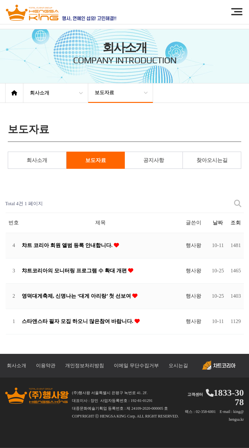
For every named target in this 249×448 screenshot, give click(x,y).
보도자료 (95, 160)
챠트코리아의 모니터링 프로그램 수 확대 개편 (75, 270)
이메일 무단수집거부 (136, 365)
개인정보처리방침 (84, 365)
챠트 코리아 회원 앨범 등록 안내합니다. (68, 245)
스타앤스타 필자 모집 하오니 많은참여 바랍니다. (78, 321)
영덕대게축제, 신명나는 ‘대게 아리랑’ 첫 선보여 (77, 296)
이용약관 (45, 365)
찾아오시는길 (212, 160)
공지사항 (153, 160)
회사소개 (37, 160)
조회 (236, 222)
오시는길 (178, 365)
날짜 (218, 222)
